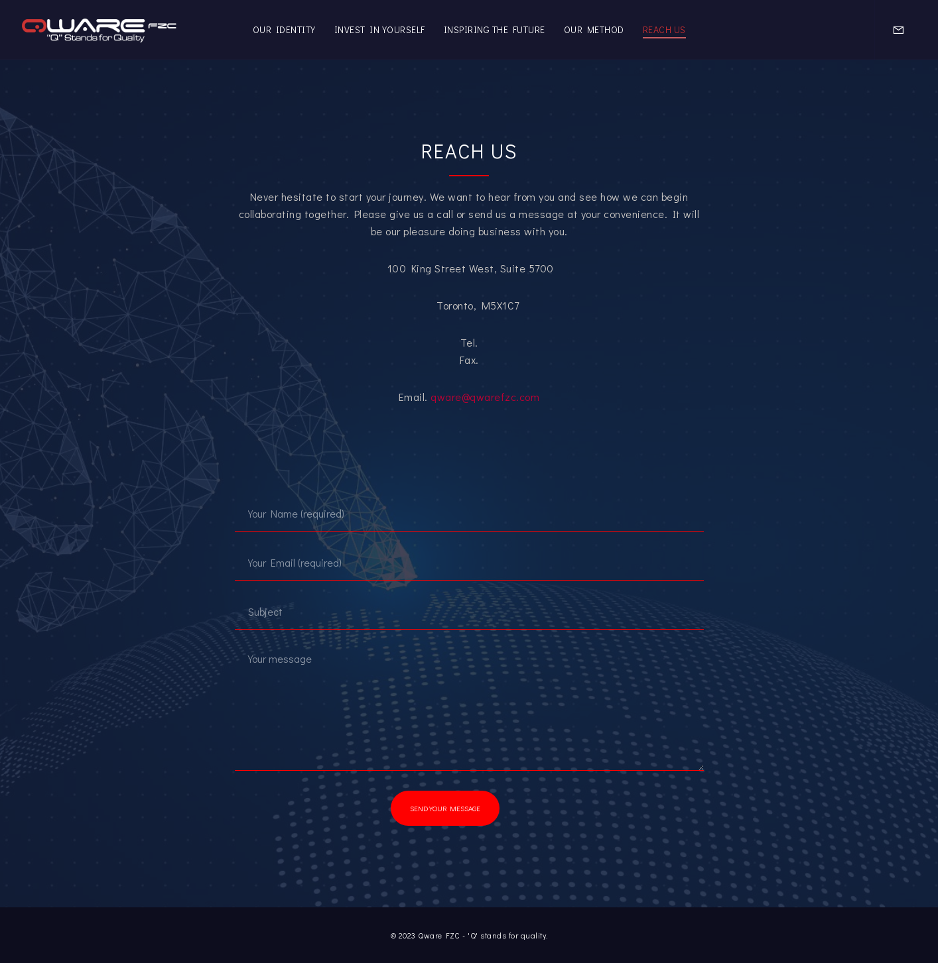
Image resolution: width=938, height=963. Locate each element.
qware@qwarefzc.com (485, 397)
